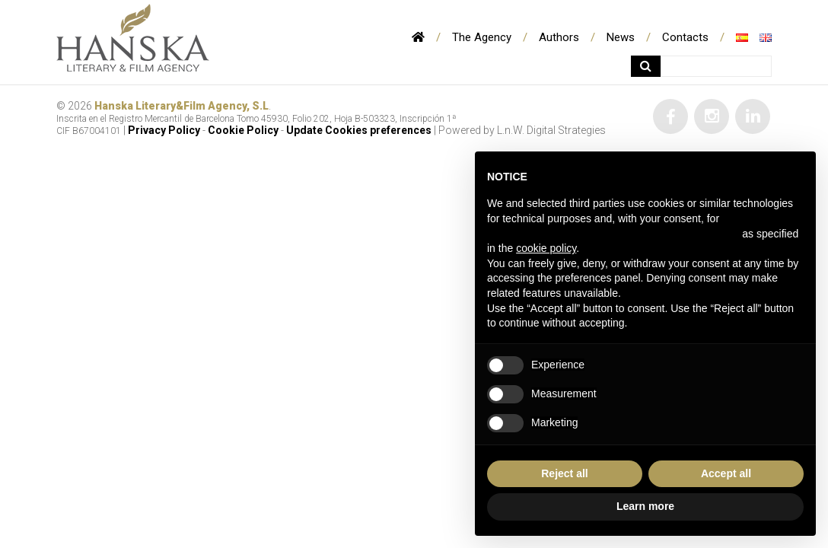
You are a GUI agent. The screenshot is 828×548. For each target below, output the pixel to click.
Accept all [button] (726, 473)
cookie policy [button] (546, 248)
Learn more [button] (645, 506)
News (621, 37)
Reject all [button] (564, 473)
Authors (559, 37)
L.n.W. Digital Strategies (551, 130)
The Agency (481, 37)
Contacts (685, 37)
